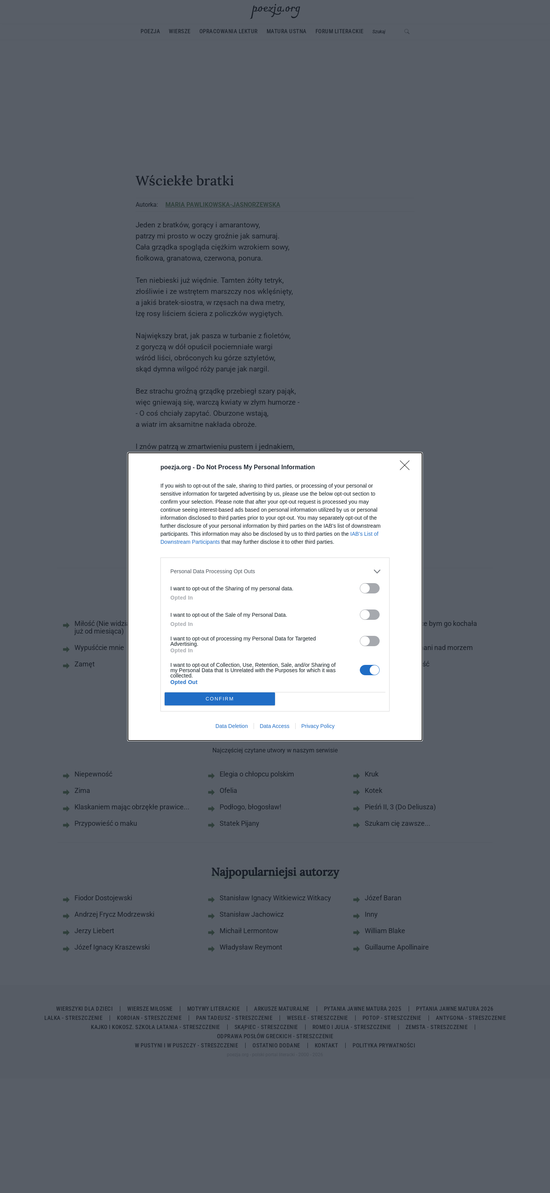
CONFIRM (219, 698)
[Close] (407, 467)
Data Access (275, 726)
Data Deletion (231, 726)
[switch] (370, 588)
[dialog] (275, 597)
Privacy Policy (318, 726)
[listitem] (275, 571)
